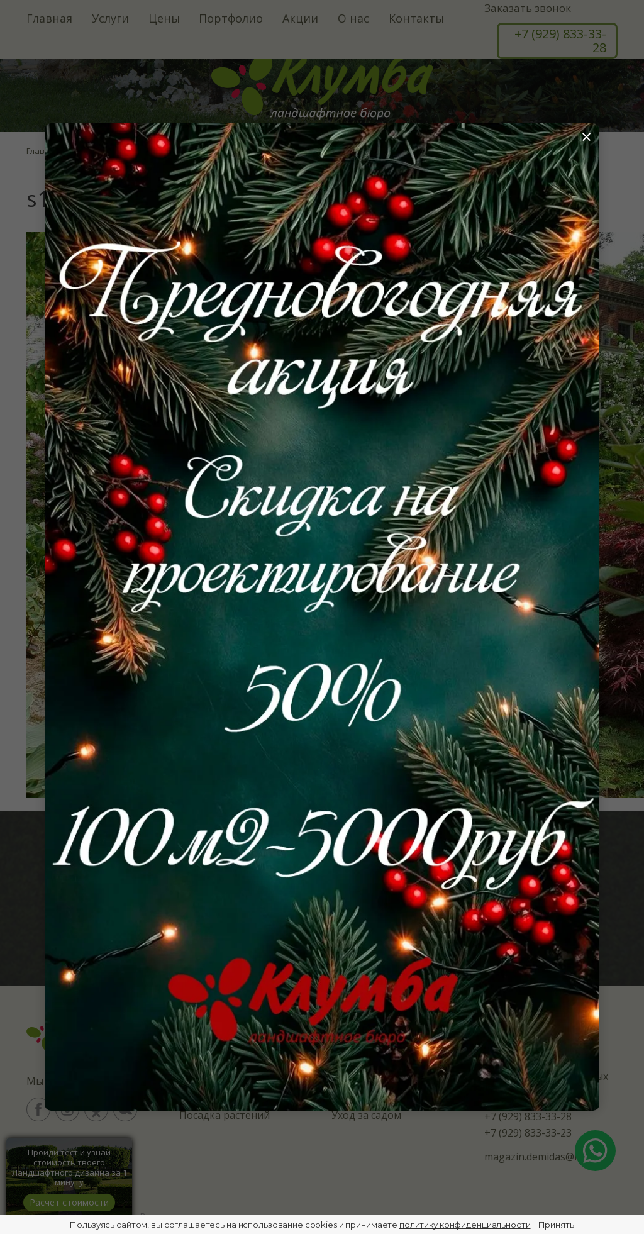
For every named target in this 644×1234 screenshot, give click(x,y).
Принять (556, 1225)
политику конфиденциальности (465, 1225)
